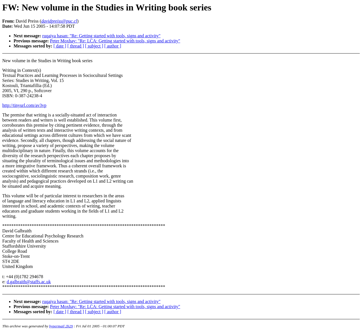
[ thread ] (75, 46)
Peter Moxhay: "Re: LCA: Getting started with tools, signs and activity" (115, 40)
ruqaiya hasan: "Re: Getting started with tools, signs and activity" (101, 35)
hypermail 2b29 (61, 326)
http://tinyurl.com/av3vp (24, 105)
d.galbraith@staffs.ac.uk (29, 281)
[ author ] (112, 46)
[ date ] (59, 46)
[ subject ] (94, 46)
